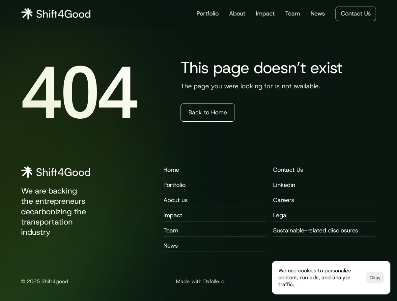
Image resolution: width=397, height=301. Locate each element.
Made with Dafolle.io (200, 281)
